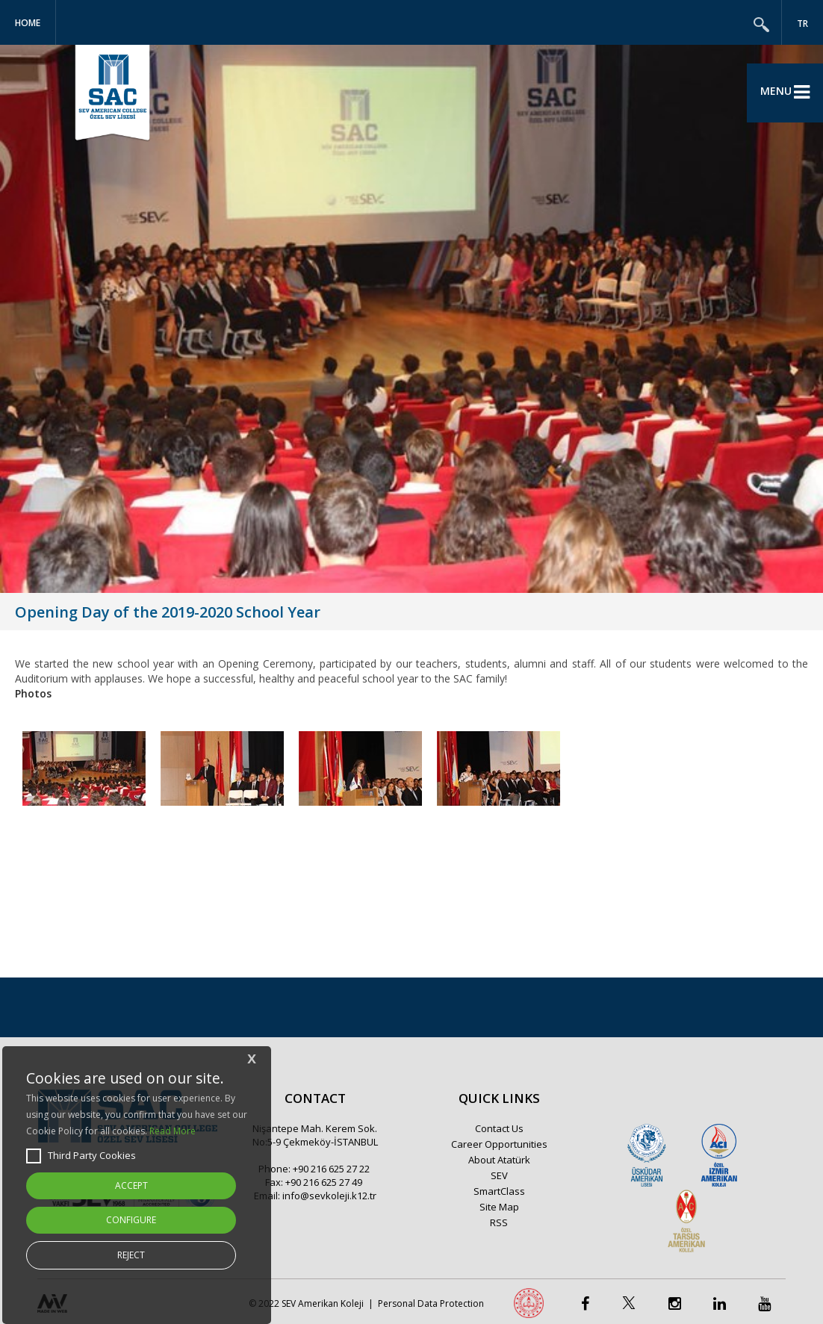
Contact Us (499, 1128)
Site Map (499, 1206)
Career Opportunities (499, 1144)
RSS (499, 1222)
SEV (499, 1175)
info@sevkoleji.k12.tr (329, 1195)
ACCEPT (131, 1185)
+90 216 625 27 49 (323, 1182)
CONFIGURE (131, 1219)
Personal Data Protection (431, 1303)
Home (27, 22)
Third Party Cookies (81, 1156)
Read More (172, 1131)
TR (802, 23)
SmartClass (499, 1191)
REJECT (131, 1255)
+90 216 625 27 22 (331, 1168)
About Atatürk (499, 1159)
